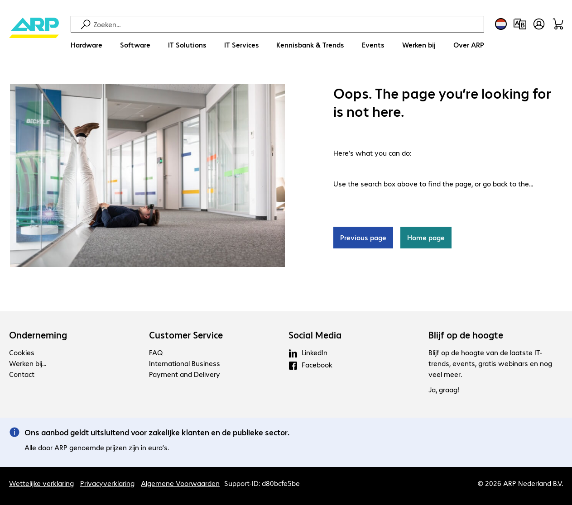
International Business (184, 363)
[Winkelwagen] (558, 24)
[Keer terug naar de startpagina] (34, 36)
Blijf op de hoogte (465, 334)
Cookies (21, 352)
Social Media (314, 334)
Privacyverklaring (107, 483)
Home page (426, 237)
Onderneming (38, 334)
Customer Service (186, 334)
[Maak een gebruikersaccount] (539, 24)
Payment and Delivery (184, 374)
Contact (21, 374)
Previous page (363, 237)
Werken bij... (27, 363)
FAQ (156, 352)
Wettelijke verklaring (41, 483)
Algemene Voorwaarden (180, 483)
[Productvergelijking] (520, 24)
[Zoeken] (287, 24)
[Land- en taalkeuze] (501, 24)
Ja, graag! (443, 389)
